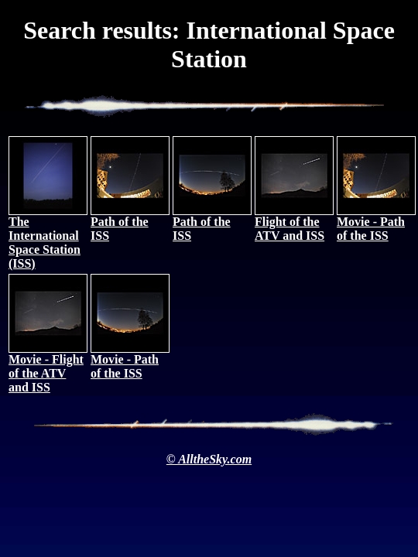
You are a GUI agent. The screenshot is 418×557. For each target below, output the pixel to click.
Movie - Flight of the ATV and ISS (48, 368)
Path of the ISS (130, 223)
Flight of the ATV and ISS (294, 223)
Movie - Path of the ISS (376, 223)
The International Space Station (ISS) (48, 237)
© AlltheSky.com (209, 459)
